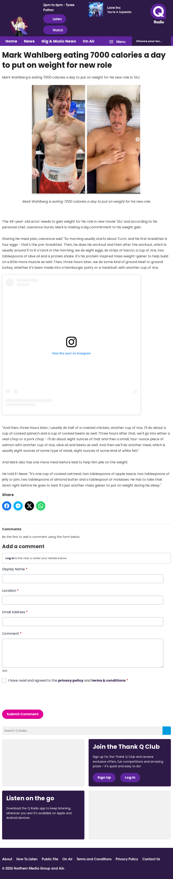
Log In (130, 777)
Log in (9, 558)
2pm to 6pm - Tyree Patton (58, 7)
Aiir (61, 868)
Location (10, 590)
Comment (12, 633)
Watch (55, 30)
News (29, 41)
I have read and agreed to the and (68, 680)
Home (11, 41)
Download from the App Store (22, 829)
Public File (50, 858)
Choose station (153, 41)
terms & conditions (108, 680)
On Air (89, 41)
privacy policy (70, 680)
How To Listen (27, 858)
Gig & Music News (58, 41)
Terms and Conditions (94, 858)
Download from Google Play (58, 829)
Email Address (15, 612)
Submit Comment (23, 714)
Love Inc (114, 7)
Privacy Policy (127, 858)
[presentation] (34, 696)
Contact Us (151, 858)
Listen (54, 18)
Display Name (15, 569)
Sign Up (104, 777)
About (7, 858)
